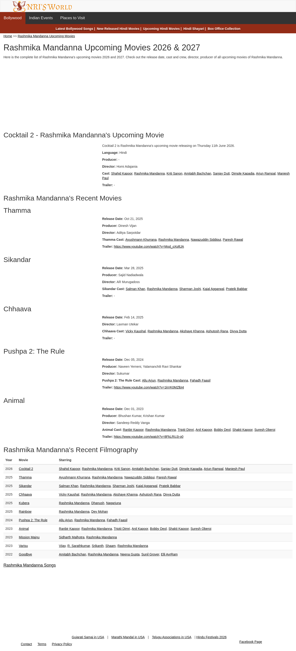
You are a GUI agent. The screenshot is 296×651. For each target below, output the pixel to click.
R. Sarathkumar (79, 546)
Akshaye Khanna (192, 331)
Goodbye (25, 554)
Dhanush (97, 503)
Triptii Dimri (186, 430)
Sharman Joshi (190, 289)
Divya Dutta (238, 331)
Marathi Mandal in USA (128, 637)
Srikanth (98, 546)
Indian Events (41, 18)
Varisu (23, 546)
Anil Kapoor (204, 430)
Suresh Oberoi (264, 430)
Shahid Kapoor (122, 173)
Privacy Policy (62, 644)
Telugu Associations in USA (171, 637)
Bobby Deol (222, 430)
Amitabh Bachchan (197, 173)
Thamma (25, 477)
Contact (26, 644)
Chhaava (25, 494)
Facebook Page (250, 642)
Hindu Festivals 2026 (211, 637)
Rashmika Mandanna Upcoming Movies (46, 36)
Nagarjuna (113, 503)
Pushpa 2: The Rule (33, 520)
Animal (24, 529)
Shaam (110, 546)
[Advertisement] (148, 94)
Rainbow (25, 511)
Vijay (62, 546)
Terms (41, 644)
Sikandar (25, 486)
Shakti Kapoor (242, 430)
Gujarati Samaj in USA (88, 637)
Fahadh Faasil (200, 380)
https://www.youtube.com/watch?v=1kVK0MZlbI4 (149, 387)
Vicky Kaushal (136, 331)
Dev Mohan (99, 511)
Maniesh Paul (235, 469)
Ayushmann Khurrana (141, 239)
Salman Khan (135, 289)
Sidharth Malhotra (72, 537)
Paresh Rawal (233, 239)
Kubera (24, 503)
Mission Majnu (29, 537)
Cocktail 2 (26, 469)
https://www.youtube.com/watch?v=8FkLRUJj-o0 (148, 436)
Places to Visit (72, 18)
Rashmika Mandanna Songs (29, 565)
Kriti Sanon (174, 173)
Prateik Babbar (236, 289)
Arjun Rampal (266, 173)
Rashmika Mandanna (149, 173)
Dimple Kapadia (242, 173)
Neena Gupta (129, 554)
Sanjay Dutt (221, 173)
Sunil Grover (150, 554)
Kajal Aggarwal (213, 289)
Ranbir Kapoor (133, 430)
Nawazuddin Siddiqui (206, 239)
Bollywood (13, 18)
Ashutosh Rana (217, 331)
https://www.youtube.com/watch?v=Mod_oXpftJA (149, 246)
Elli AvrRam (169, 554)
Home (7, 36)
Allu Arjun (149, 380)
